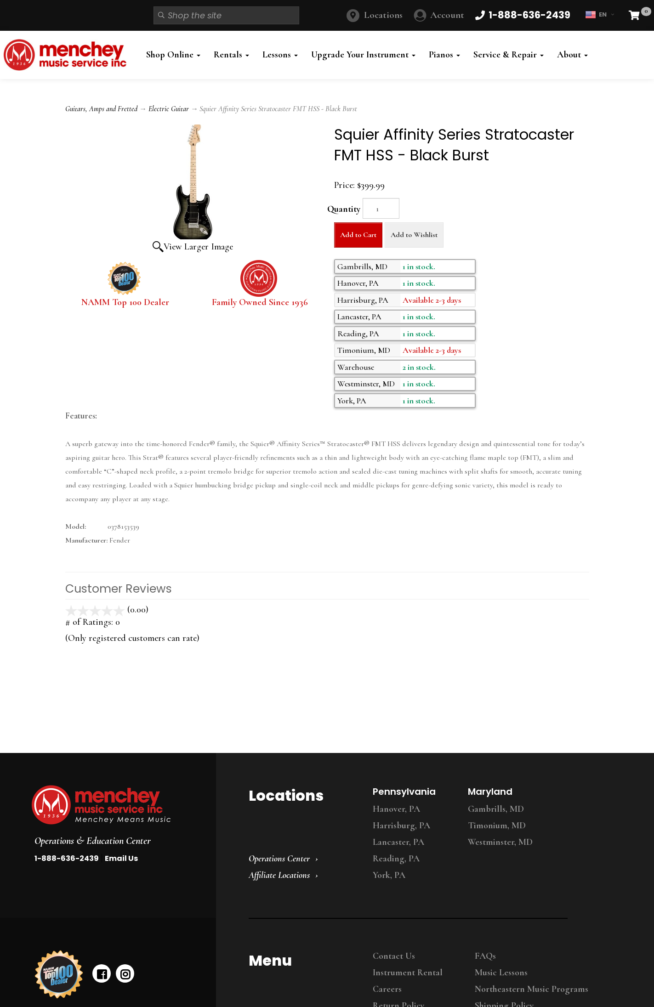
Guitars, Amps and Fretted (101, 108)
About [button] (572, 54)
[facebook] (101, 973)
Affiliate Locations (279, 875)
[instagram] (125, 973)
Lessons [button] (280, 54)
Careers (387, 989)
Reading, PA (396, 858)
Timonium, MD (497, 825)
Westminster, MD (500, 842)
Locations (383, 15)
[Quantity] (381, 208)
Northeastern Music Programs (531, 989)
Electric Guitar (168, 108)
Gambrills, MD (496, 809)
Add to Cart (358, 234)
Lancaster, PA (398, 842)
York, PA (389, 875)
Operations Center (279, 858)
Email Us (121, 858)
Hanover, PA (396, 809)
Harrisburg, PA (401, 825)
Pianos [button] (444, 54)
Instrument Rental (408, 972)
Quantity (343, 209)
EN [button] (599, 14)
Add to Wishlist (414, 234)
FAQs (485, 956)
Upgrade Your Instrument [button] (363, 54)
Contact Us (394, 956)
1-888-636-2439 (66, 858)
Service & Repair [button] (508, 54)
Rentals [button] (231, 54)
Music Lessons (501, 972)
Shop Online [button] (173, 54)
